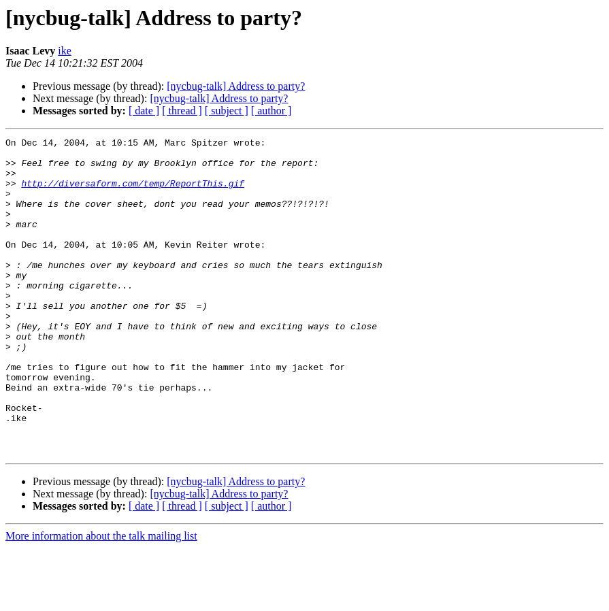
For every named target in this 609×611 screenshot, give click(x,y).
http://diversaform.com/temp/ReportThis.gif (132, 193)
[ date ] (144, 110)
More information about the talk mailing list (101, 599)
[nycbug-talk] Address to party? (236, 86)
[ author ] (271, 110)
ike (64, 50)
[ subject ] (226, 110)
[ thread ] (182, 110)
